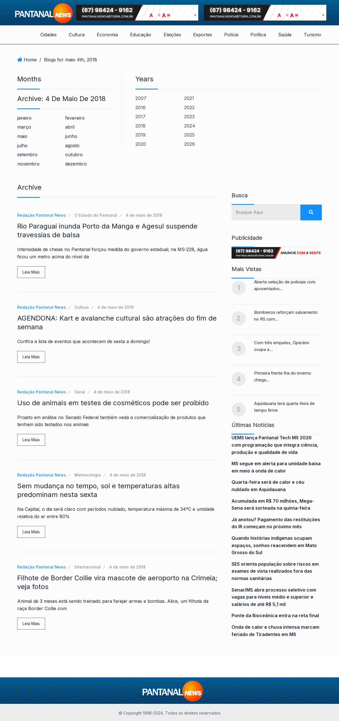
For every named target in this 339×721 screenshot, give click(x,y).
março (24, 127)
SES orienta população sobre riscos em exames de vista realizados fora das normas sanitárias (275, 571)
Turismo (312, 34)
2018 (140, 126)
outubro (74, 154)
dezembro (76, 164)
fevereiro (75, 118)
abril (69, 127)
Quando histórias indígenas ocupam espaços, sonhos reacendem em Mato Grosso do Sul (274, 545)
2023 (189, 116)
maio (22, 136)
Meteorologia (87, 475)
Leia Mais (31, 272)
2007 (140, 98)
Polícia (231, 34)
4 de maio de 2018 (144, 215)
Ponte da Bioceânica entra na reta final (275, 615)
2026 (189, 144)
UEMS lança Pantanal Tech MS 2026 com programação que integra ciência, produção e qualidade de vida (275, 445)
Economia (107, 34)
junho (71, 136)
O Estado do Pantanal (95, 215)
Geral (79, 391)
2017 (140, 116)
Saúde (285, 34)
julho (22, 145)
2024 (189, 126)
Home (30, 59)
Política (258, 34)
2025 (189, 135)
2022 (189, 107)
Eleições (172, 34)
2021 (189, 98)
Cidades (48, 34)
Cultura (77, 34)
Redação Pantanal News (41, 215)
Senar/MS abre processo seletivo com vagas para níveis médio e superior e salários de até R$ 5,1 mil (274, 597)
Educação (140, 34)
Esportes (202, 34)
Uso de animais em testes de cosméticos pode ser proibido (113, 403)
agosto (72, 145)
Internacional (87, 567)
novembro (28, 164)
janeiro (24, 118)
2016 (140, 107)
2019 (140, 135)
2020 (140, 144)
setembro (27, 154)
